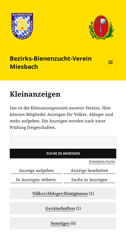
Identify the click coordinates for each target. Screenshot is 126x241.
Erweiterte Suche (102, 161)
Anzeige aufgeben (36, 170)
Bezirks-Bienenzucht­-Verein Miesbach (51, 62)
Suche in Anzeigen (89, 179)
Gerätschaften (60, 208)
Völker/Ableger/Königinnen (60, 193)
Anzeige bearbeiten (89, 170)
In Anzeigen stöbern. (36, 179)
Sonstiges (60, 223)
